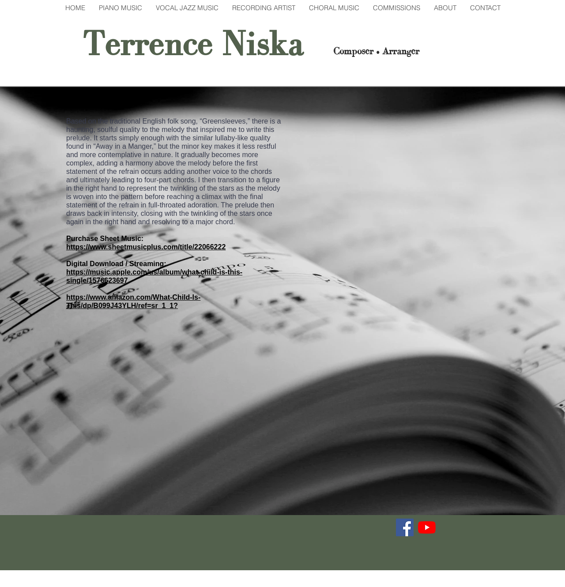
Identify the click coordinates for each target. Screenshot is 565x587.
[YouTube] (427, 527)
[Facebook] (405, 527)
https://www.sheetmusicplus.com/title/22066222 (146, 247)
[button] (120, 8)
